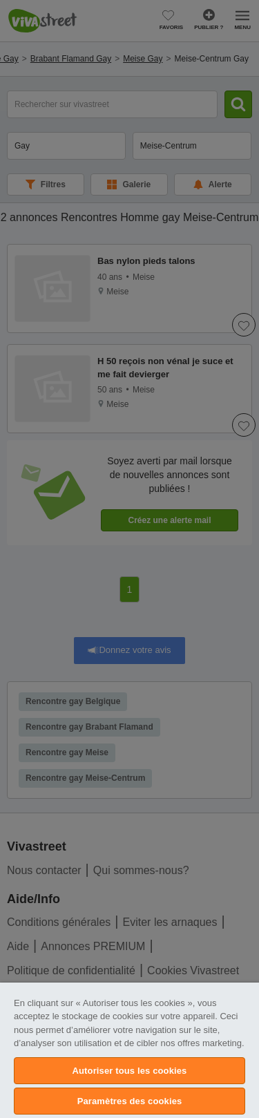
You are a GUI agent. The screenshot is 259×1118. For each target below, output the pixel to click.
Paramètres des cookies (129, 1101)
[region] (129, 1050)
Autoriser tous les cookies (130, 1070)
